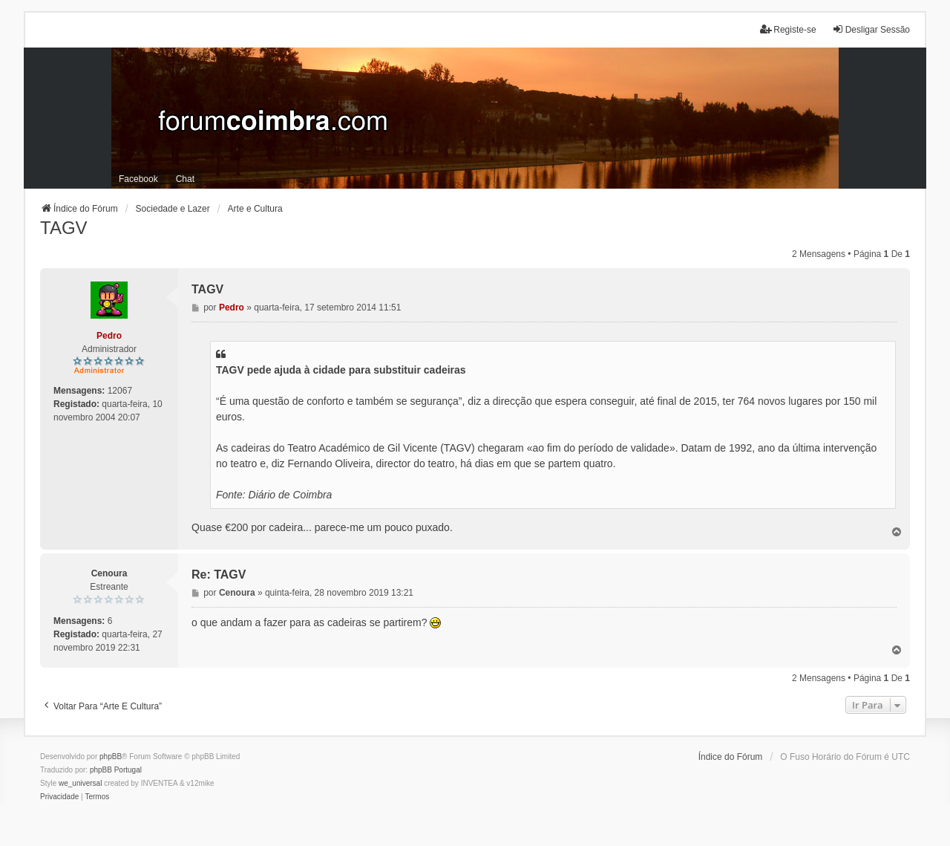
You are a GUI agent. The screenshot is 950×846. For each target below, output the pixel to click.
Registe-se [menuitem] (788, 29)
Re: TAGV (218, 574)
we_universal (80, 783)
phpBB (110, 756)
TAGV (64, 228)
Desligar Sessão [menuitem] (871, 29)
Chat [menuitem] (185, 179)
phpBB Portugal (116, 770)
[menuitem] (59, 797)
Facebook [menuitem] (138, 179)
